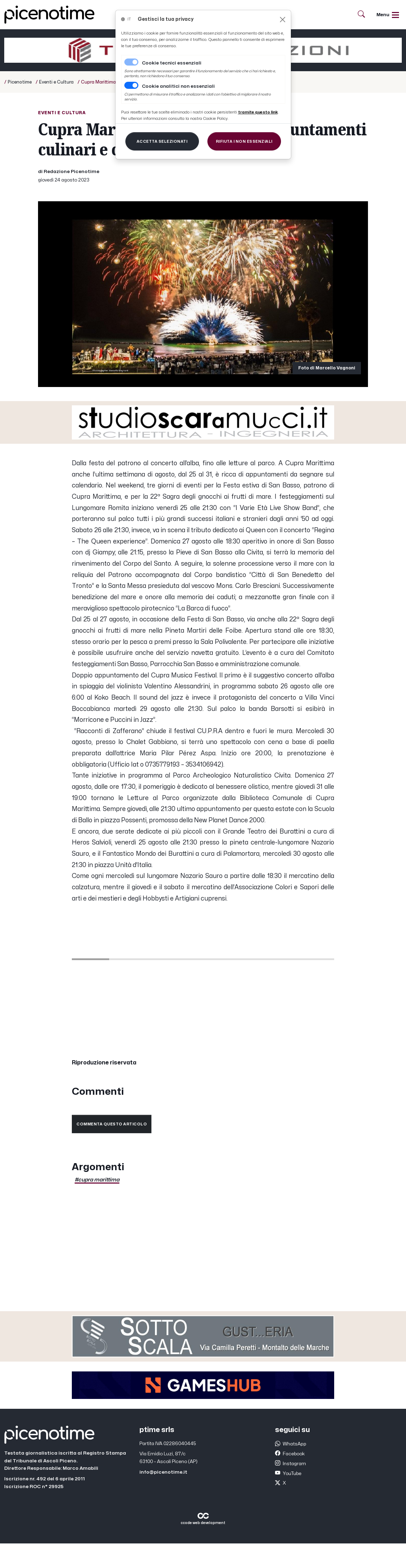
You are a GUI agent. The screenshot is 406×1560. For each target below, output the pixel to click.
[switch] (131, 85)
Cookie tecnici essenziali (171, 63)
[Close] (282, 19)
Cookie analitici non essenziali (178, 86)
